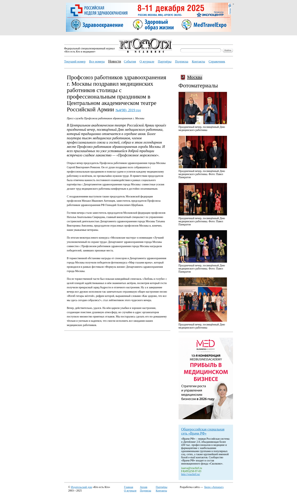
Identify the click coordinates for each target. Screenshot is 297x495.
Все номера (97, 61)
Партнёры (161, 487)
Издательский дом (81, 487)
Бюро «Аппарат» (214, 487)
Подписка (145, 490)
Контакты (161, 490)
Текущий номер (75, 61)
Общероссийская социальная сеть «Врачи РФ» (202, 431)
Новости (114, 61)
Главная (128, 487)
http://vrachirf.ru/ (190, 474)
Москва (194, 77)
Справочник (217, 61)
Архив (143, 487)
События (130, 61)
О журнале (130, 490)
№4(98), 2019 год (128, 110)
